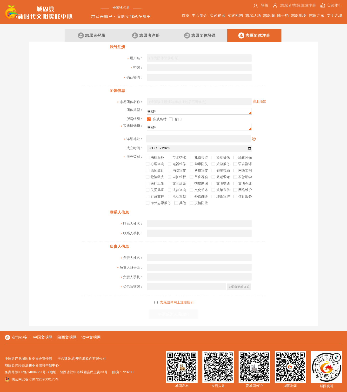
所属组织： (135, 119)
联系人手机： (132, 233)
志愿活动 (253, 15)
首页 (185, 15)
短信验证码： (132, 287)
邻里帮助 (223, 170)
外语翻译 (201, 196)
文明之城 (334, 15)
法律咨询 (179, 190)
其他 (182, 203)
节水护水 (179, 157)
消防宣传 (179, 170)
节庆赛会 (201, 177)
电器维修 (179, 164)
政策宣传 (223, 190)
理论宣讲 (223, 196)
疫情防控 (201, 203)
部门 (178, 119)
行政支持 (157, 196)
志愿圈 (269, 15)
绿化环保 (245, 157)
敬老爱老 (223, 177)
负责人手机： (132, 277)
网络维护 (245, 190)
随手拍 (283, 15)
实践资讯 (217, 15)
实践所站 (160, 119)
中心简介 (199, 15)
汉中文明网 (91, 337)
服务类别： (133, 156)
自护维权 (179, 177)
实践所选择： (132, 126)
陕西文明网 (67, 337)
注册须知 (259, 101)
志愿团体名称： (130, 102)
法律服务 (157, 157)
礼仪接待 (201, 157)
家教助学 (245, 177)
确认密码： (133, 77)
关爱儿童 (157, 190)
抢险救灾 (157, 177)
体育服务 (245, 196)
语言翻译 (245, 164)
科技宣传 (201, 170)
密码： (137, 68)
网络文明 (245, 170)
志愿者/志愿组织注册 (298, 5)
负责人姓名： (132, 258)
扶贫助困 (201, 183)
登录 (264, 5)
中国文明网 (43, 337)
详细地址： (133, 139)
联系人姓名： (132, 224)
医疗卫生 (157, 183)
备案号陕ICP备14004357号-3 (27, 372)
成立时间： (134, 149)
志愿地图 (299, 15)
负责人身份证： (130, 267)
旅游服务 (223, 164)
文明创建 (245, 183)
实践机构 (235, 15)
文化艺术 (201, 190)
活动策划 (179, 196)
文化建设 (179, 183)
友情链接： (21, 337)
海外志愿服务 (161, 203)
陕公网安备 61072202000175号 (35, 379)
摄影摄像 (223, 157)
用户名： (135, 58)
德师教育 (157, 170)
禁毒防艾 (201, 164)
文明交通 (223, 183)
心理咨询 (157, 164)
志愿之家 (316, 15)
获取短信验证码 (239, 287)
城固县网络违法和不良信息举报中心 (32, 365)
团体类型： (134, 110)
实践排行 (334, 5)
